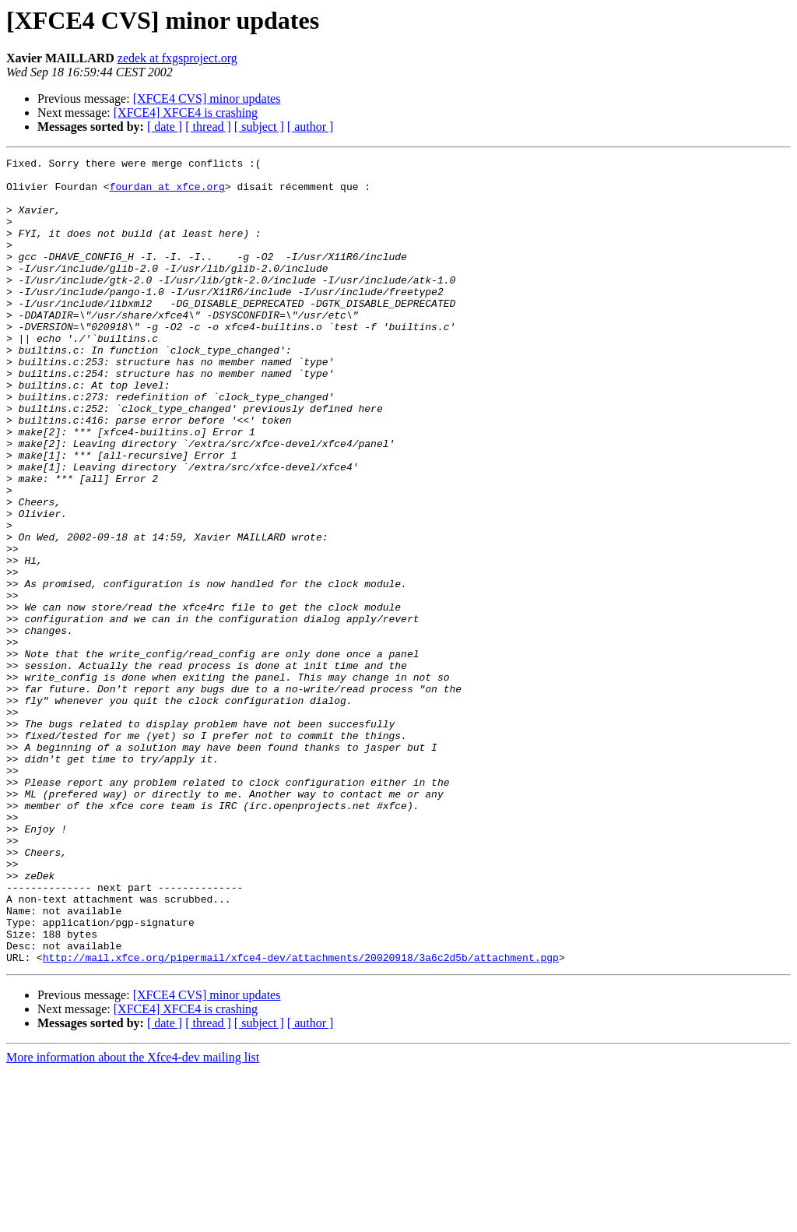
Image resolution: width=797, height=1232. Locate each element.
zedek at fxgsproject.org (177, 58)
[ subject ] (259, 126)
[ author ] (310, 126)
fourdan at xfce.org (167, 193)
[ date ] (164, 126)
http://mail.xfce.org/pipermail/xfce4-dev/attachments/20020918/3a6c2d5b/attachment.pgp (301, 1118)
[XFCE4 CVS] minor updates (207, 98)
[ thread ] (208, 126)
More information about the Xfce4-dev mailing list (132, 1218)
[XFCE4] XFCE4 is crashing (186, 112)
